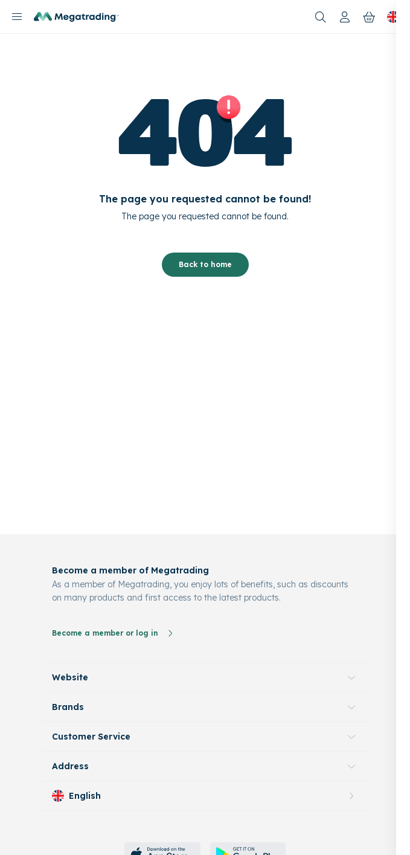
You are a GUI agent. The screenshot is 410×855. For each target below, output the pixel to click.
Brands (68, 707)
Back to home (205, 264)
